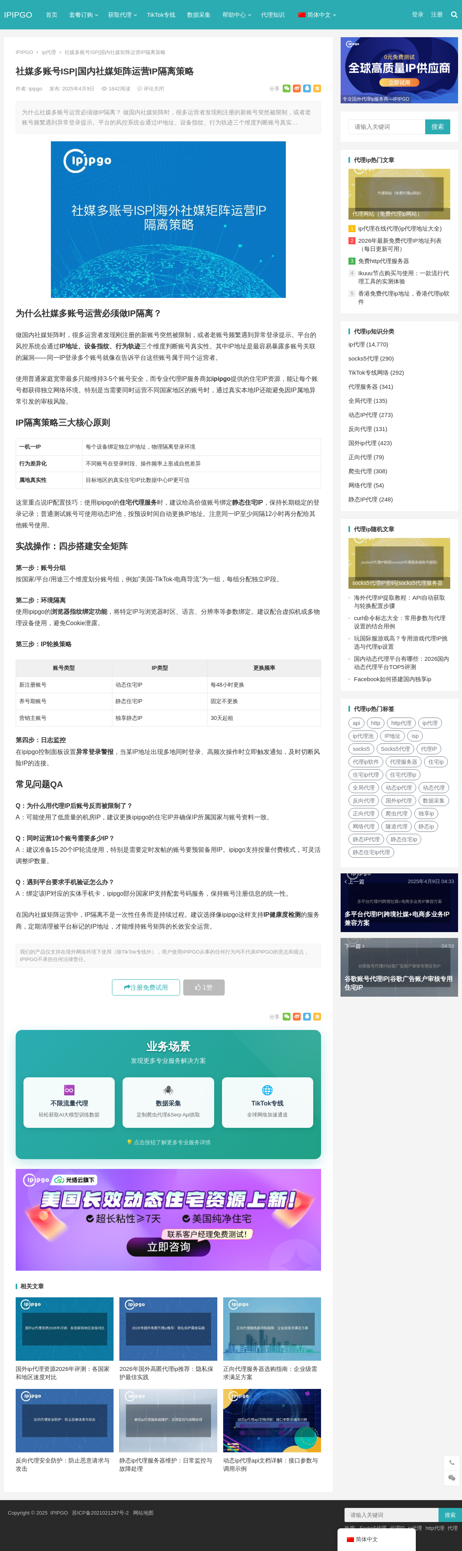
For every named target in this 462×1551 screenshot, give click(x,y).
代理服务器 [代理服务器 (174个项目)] (403, 762)
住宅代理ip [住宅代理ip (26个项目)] (403, 775)
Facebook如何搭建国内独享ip (392, 679)
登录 (418, 14)
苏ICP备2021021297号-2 (100, 1513)
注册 (437, 14)
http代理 (435, 1528)
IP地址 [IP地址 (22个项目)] (392, 736)
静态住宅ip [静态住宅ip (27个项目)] (404, 839)
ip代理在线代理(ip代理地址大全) (400, 228)
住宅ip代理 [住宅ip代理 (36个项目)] (366, 775)
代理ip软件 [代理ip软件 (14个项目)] (366, 762)
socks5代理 (363, 358)
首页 (52, 14)
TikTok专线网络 (368, 372)
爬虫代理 (360, 471)
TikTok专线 (161, 14)
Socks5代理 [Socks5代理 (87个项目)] (395, 749)
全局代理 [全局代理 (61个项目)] (364, 788)
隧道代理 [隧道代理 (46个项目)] (397, 826)
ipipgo (36, 89)
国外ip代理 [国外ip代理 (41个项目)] (399, 800)
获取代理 (120, 14)
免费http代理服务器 (383, 261)
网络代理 (360, 485)
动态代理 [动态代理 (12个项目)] (434, 788)
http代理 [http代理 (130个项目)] (401, 723)
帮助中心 (234, 14)
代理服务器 (363, 386)
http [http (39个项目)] (375, 723)
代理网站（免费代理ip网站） (387, 214)
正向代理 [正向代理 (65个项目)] (364, 813)
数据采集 (199, 14)
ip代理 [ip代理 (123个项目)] (430, 723)
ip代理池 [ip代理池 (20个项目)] (363, 736)
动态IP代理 (362, 414)
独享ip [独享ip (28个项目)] (426, 813)
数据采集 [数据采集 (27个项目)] (434, 800)
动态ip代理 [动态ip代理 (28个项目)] (399, 788)
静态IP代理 (362, 499)
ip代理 (49, 52)
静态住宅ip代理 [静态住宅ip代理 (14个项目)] (371, 852)
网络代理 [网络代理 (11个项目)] (364, 826)
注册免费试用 (146, 987)
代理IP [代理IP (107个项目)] (429, 749)
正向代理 (360, 457)
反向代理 (360, 429)
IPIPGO (18, 14)
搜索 (437, 126)
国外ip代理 (362, 443)
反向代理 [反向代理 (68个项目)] (364, 800)
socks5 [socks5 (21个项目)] (361, 749)
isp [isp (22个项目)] (415, 736)
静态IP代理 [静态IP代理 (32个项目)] (366, 839)
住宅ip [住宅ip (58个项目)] (436, 762)
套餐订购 (81, 14)
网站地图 (143, 1513)
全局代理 (360, 400)
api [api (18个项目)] (356, 723)
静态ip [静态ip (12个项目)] (426, 826)
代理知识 (273, 14)
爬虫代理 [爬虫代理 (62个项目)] (397, 813)
